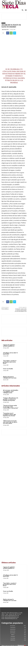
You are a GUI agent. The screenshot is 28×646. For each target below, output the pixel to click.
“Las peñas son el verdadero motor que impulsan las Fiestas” (9, 401)
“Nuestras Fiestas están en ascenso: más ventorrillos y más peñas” (10, 393)
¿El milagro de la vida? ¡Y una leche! (10, 339)
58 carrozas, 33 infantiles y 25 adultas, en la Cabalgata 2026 (10, 378)
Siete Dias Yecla (5, 29)
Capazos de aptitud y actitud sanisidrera (9, 331)
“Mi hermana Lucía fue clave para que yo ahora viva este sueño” (10, 408)
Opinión (3, 23)
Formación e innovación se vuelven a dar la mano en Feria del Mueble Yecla (21, 296)
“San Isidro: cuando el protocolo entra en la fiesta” (9, 348)
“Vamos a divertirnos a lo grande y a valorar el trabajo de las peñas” (10, 385)
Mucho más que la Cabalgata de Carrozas (9, 363)
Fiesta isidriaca (5, 295)
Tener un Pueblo (8, 355)
